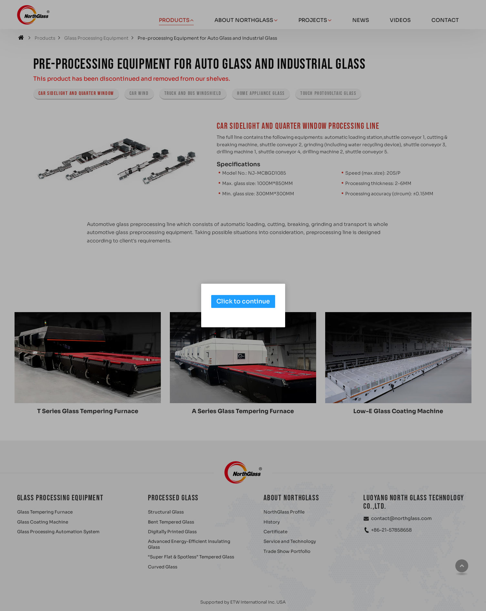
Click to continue (243, 301)
